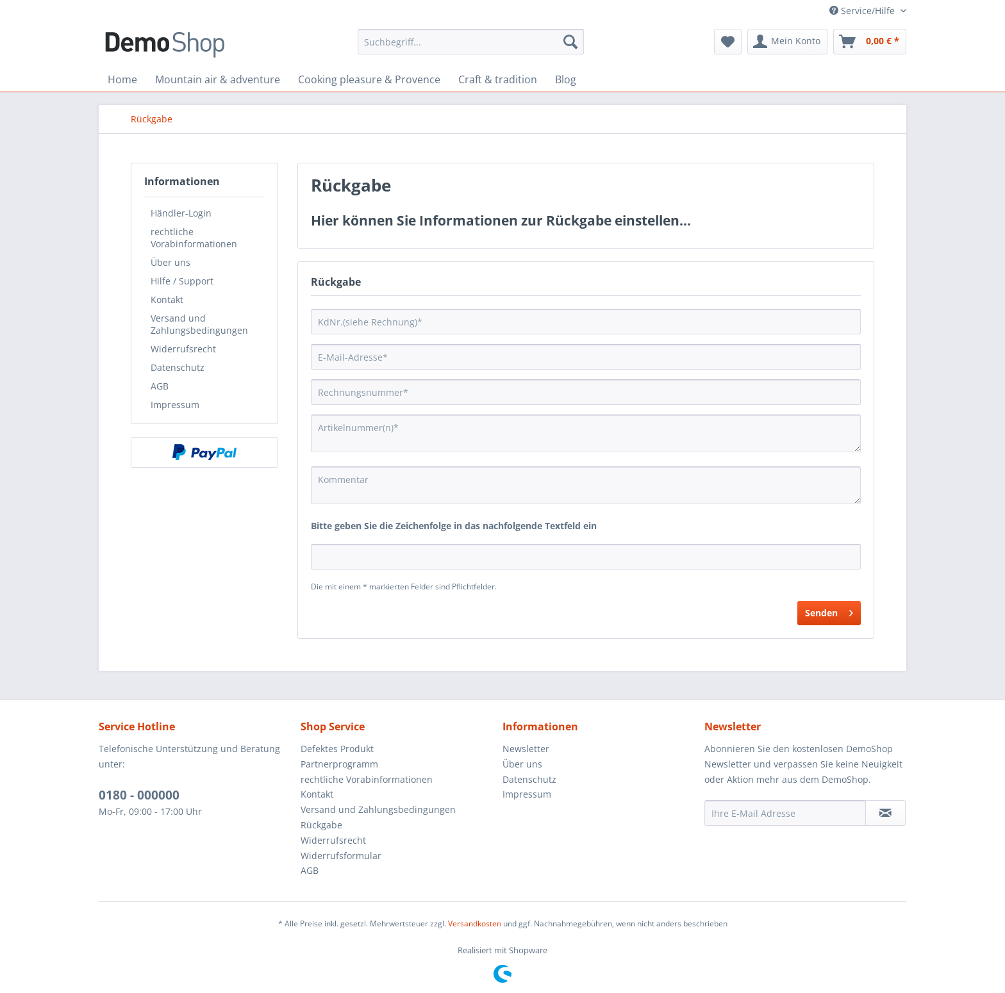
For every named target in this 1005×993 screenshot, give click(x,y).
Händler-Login (181, 213)
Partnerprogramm (339, 764)
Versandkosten (474, 923)
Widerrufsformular (341, 855)
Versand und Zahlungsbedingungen (199, 324)
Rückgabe (321, 825)
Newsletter (526, 749)
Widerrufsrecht (183, 349)
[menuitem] (471, 41)
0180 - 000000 (139, 795)
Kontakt (167, 299)
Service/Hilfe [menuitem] (863, 10)
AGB (160, 386)
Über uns (170, 262)
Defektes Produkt (337, 749)
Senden (829, 611)
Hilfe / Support (182, 281)
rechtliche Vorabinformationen (194, 238)
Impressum (175, 404)
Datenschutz (177, 367)
